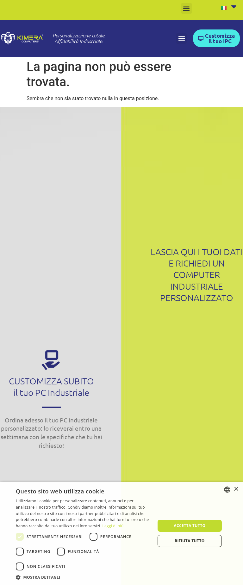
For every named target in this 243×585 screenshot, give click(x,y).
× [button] (236, 489)
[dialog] (121, 533)
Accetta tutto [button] (189, 525)
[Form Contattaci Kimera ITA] (196, 440)
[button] (186, 8)
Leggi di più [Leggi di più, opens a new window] (112, 526)
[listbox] (227, 489)
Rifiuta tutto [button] (190, 540)
